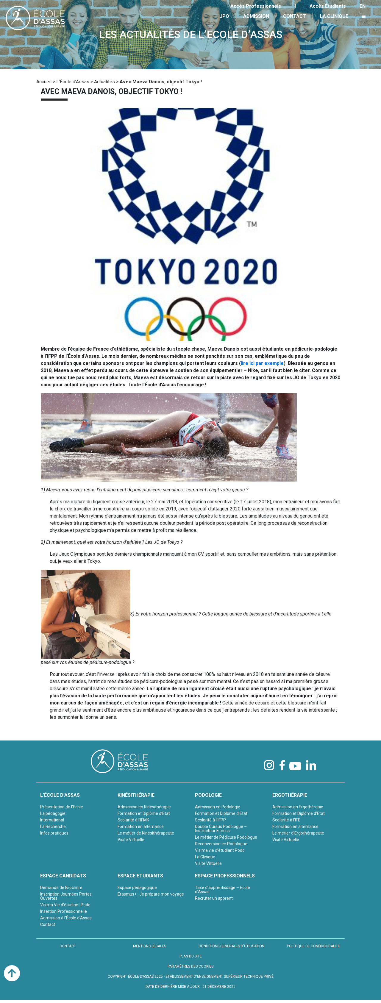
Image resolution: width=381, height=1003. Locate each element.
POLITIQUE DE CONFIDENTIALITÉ (313, 946)
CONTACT (68, 946)
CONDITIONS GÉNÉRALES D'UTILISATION (231, 946)
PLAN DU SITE (190, 956)
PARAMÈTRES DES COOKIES (190, 966)
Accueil (43, 82)
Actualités (104, 82)
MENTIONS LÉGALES (149, 946)
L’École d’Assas (72, 82)
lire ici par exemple (262, 363)
